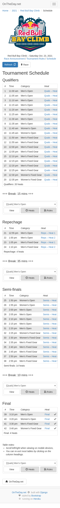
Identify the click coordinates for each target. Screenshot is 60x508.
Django (43, 492)
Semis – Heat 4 (50, 323)
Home (5, 10)
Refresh (10, 64)
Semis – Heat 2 (50, 305)
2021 (14, 10)
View (11, 210)
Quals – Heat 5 (51, 109)
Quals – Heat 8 (51, 123)
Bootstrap (36, 495)
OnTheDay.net (12, 4)
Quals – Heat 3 (51, 100)
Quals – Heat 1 (51, 91)
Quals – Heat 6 (51, 114)
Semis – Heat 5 (50, 328)
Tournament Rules (36, 58)
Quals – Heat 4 (51, 105)
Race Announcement (14, 58)
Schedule (51, 58)
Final (47, 414)
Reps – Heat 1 (48, 233)
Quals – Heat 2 (51, 95)
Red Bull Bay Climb (30, 10)
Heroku (37, 499)
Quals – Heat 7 (51, 119)
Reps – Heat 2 (48, 237)
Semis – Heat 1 (50, 300)
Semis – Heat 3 (50, 319)
